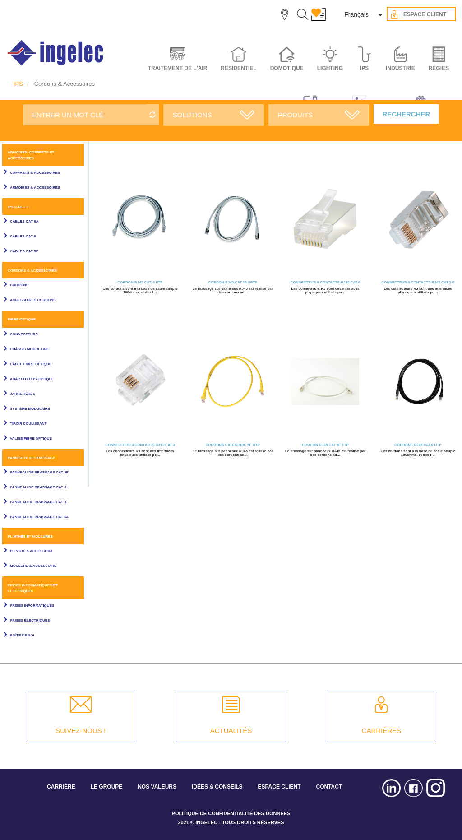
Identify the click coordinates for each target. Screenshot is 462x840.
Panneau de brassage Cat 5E (39, 472)
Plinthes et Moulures (30, 536)
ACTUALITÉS (231, 730)
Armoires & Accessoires (35, 188)
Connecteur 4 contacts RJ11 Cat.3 (140, 445)
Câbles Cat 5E (24, 251)
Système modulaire (30, 409)
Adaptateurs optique (32, 379)
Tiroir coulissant (28, 424)
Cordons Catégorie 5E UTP (233, 445)
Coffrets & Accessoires (35, 173)
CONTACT (329, 787)
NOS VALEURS (157, 787)
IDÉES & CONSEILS (217, 787)
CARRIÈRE (61, 787)
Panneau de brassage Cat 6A (39, 517)
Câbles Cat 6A (24, 221)
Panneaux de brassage (31, 458)
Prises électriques (30, 620)
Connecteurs (24, 334)
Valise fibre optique (31, 438)
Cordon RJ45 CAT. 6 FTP (139, 282)
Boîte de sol (22, 635)
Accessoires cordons (32, 300)
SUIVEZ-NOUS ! (80, 730)
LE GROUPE (107, 787)
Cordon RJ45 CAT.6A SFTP (232, 282)
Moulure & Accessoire (33, 566)
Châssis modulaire (29, 349)
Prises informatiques (32, 605)
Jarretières (22, 394)
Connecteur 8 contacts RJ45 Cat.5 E (417, 282)
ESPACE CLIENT (279, 787)
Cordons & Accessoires (32, 271)
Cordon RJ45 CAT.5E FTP (325, 445)
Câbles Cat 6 (23, 236)
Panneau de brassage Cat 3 (38, 502)
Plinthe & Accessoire (32, 551)
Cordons (19, 285)
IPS (18, 83)
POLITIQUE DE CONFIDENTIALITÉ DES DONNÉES (231, 813)
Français (356, 14)
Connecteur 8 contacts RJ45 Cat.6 (325, 282)
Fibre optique (22, 319)
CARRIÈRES (382, 730)
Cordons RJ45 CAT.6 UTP (417, 445)
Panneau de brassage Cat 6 (38, 487)
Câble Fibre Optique (30, 364)
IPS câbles (18, 207)
